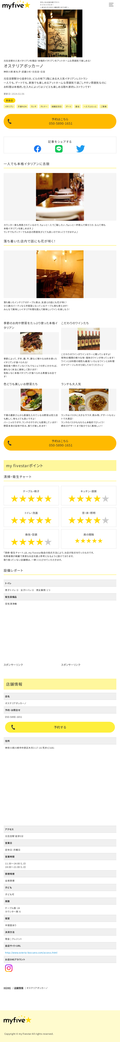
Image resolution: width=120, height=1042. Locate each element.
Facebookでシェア (37, 149)
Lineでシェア (59, 149)
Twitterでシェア (80, 149)
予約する (60, 727)
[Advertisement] (31, 639)
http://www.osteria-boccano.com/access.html (31, 952)
